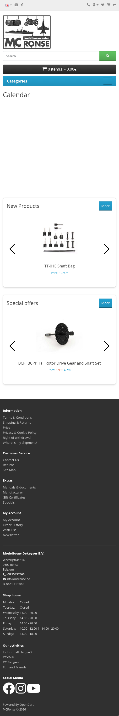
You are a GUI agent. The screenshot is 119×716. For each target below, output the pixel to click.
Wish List (9, 530)
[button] (106, 249)
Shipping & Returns (17, 422)
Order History (13, 525)
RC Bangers (11, 662)
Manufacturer (13, 492)
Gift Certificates (14, 497)
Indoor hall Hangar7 (17, 652)
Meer (105, 206)
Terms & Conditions (17, 417)
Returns (8, 465)
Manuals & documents (19, 487)
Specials (9, 502)
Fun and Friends (15, 667)
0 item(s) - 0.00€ (59, 69)
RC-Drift (8, 657)
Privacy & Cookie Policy (20, 432)
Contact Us (11, 460)
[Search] (51, 56)
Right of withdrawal (17, 437)
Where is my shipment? (20, 442)
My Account (11, 520)
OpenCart (26, 704)
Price (6, 427)
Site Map (9, 470)
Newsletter (11, 535)
